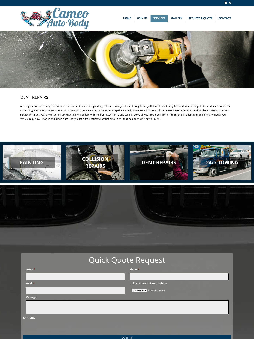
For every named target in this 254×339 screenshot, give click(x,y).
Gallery (176, 18)
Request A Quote (200, 18)
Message (31, 297)
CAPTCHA (29, 317)
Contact (224, 18)
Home (127, 18)
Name (30, 269)
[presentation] (50, 327)
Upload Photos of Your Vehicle (148, 283)
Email (30, 283)
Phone (135, 269)
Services (159, 18)
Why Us (142, 18)
